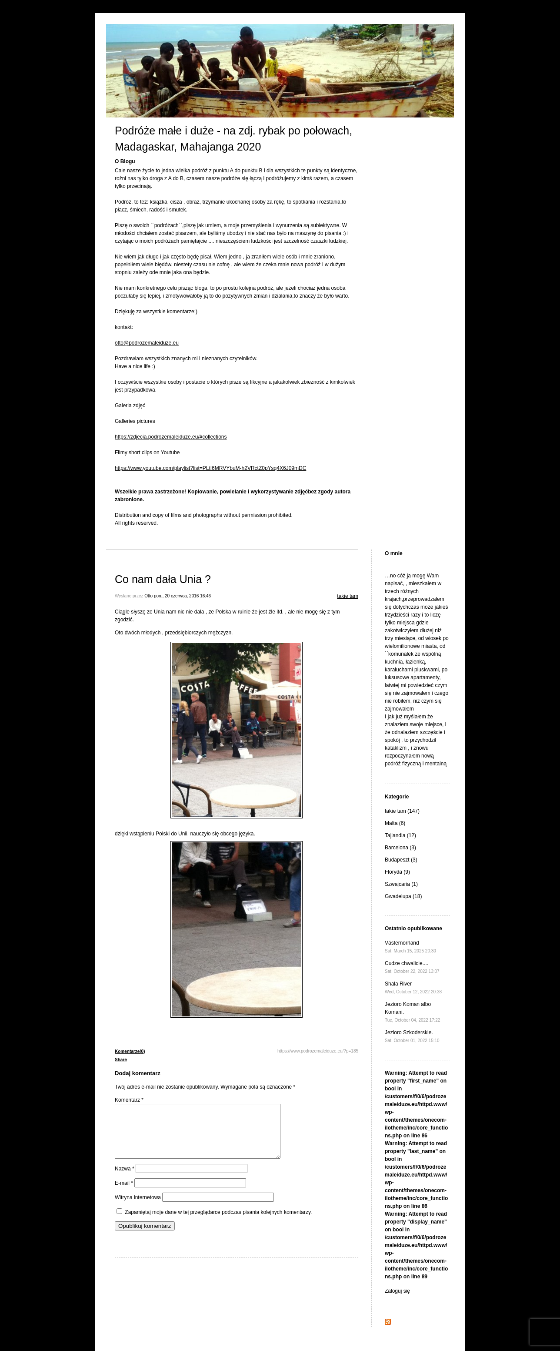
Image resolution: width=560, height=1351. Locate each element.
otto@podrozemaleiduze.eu (147, 343)
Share (121, 1059)
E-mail (124, 1193)
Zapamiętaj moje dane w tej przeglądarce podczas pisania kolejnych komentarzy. (218, 1223)
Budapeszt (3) (401, 860)
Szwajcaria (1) (401, 884)
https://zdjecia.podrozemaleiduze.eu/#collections (171, 437)
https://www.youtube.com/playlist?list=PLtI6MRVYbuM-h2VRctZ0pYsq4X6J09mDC (210, 468)
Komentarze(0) (130, 1051)
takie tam (347, 596)
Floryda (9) (397, 872)
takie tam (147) (402, 811)
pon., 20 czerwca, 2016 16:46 (182, 595)
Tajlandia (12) (400, 835)
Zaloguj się (397, 1291)
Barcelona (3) (400, 848)
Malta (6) (395, 823)
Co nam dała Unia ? (163, 579)
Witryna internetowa (138, 1208)
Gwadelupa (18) (403, 896)
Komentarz (129, 1100)
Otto (148, 595)
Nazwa (124, 1179)
